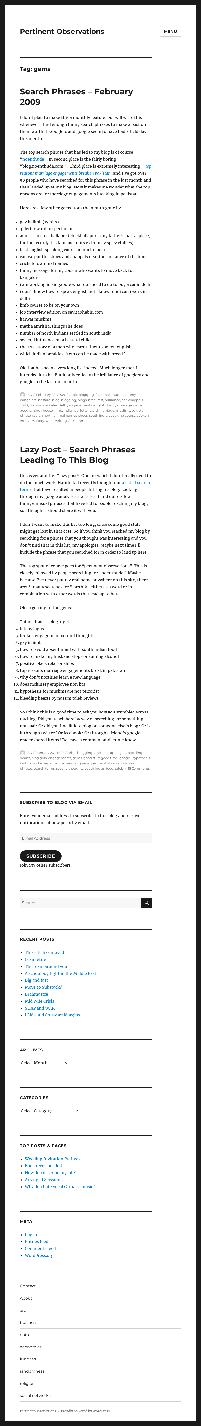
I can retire (35, 959)
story (40, 421)
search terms (44, 768)
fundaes (28, 1359)
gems (137, 405)
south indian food (99, 768)
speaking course (122, 415)
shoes (83, 415)
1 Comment (80, 421)
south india (98, 415)
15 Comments (139, 768)
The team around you (46, 966)
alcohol (103, 753)
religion (27, 1383)
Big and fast (36, 980)
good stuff (91, 758)
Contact (28, 1286)
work (50, 421)
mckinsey (41, 763)
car (124, 400)
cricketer (50, 405)
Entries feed (36, 1241)
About (26, 1298)
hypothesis (141, 758)
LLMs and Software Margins (52, 1015)
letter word (89, 410)
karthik (26, 763)
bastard (44, 400)
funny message (119, 405)
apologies (118, 753)
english (99, 405)
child (24, 405)
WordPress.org (39, 1255)
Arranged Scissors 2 (44, 1179)
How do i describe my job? (50, 1172)
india (68, 410)
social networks (35, 1395)
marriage (106, 410)
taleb (119, 768)
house (48, 410)
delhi (63, 405)
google (25, 410)
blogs (82, 400)
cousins (36, 405)
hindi (37, 410)
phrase (25, 415)
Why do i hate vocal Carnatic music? (60, 1186)
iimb (58, 410)
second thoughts (69, 768)
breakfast (95, 400)
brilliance (112, 400)
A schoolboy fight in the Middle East (60, 973)
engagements (80, 405)
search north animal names (54, 415)
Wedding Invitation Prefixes (52, 1158)
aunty (131, 395)
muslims (123, 410)
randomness (32, 1371)
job (76, 410)
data (24, 1334)
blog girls (39, 758)
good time (109, 758)
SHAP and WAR (40, 1008)
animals (104, 395)
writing (61, 421)
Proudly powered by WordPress (85, 1411)
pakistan (139, 410)
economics (31, 1347)
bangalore (28, 400)
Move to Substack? (43, 987)
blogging (86, 395)
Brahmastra (36, 994)
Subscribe (40, 856)
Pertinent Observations (62, 31)
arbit (73, 395)
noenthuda (33, 159)
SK (30, 395)
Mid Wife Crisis (39, 1001)
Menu (170, 31)
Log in (31, 1234)
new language (77, 763)
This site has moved (44, 952)
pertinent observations (109, 763)
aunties (119, 395)
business (28, 1322)
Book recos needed (43, 1165)
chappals (135, 400)
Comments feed (40, 1248)
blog (56, 400)
